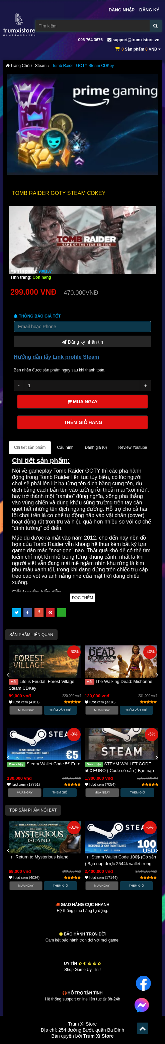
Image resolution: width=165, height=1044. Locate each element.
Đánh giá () (96, 447)
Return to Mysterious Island (39, 856)
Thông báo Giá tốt (37, 316)
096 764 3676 (90, 40)
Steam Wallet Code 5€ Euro (43, 763)
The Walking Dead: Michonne (118, 681)
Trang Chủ (17, 65)
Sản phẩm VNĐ (141, 49)
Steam (41, 65)
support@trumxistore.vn (133, 40)
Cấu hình (65, 447)
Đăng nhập (122, 9)
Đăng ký (149, 9)
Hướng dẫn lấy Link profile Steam (56, 357)
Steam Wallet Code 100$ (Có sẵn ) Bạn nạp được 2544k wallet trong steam (120, 863)
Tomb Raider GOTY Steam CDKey (83, 65)
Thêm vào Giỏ (60, 710)
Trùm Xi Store (98, 1036)
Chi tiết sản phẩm (30, 447)
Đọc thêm (82, 598)
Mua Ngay (26, 710)
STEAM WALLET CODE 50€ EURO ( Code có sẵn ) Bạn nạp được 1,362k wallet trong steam (119, 770)
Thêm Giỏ (60, 792)
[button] (8, 675)
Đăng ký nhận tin (82, 341)
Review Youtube (132, 447)
